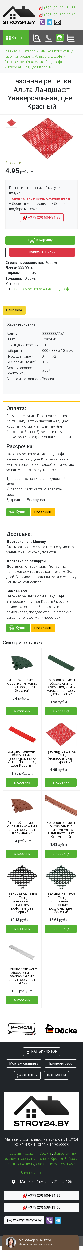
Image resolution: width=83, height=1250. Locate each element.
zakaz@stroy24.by (24, 1220)
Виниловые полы (20, 1164)
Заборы (70, 1159)
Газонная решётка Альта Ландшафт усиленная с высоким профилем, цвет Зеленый (61, 903)
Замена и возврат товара (42, 1173)
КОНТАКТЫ (56, 1075)
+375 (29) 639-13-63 (57, 15)
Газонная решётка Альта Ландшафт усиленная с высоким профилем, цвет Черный (22, 903)
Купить (18, 512)
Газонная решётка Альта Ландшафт (33, 56)
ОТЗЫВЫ (27, 1075)
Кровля (57, 1159)
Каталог (28, 51)
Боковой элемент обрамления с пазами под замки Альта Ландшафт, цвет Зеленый (60, 687)
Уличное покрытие (55, 51)
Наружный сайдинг (22, 1153)
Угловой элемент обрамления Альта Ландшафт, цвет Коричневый (22, 828)
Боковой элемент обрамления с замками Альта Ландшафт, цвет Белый (22, 976)
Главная (10, 51)
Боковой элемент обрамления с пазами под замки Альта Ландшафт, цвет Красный (22, 758)
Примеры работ (61, 1063)
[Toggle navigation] (37, 38)
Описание (14, 310)
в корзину (22, 711)
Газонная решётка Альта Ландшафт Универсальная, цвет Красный (33, 64)
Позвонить (43, 512)
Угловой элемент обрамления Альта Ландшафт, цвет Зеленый (22, 685)
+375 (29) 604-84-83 (57, 8)
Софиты (45, 1153)
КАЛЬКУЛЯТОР (41, 1051)
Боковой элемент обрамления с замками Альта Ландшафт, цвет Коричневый (60, 830)
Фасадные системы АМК (56, 1164)
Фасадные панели (34, 1159)
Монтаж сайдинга (23, 1063)
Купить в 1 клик (42, 252)
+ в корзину (40, 240)
